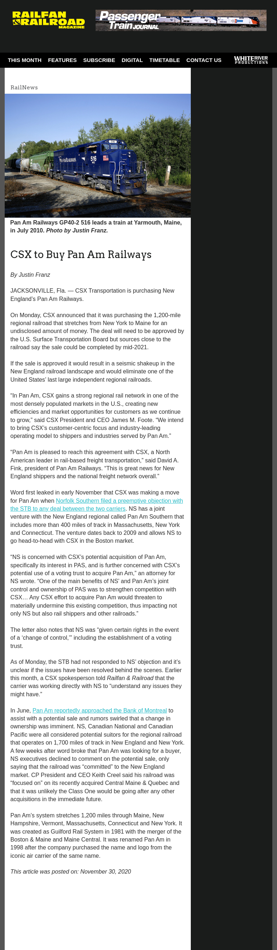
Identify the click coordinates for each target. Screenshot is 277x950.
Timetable (164, 60)
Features (62, 60)
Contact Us (203, 60)
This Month (24, 60)
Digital (132, 60)
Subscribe (99, 60)
